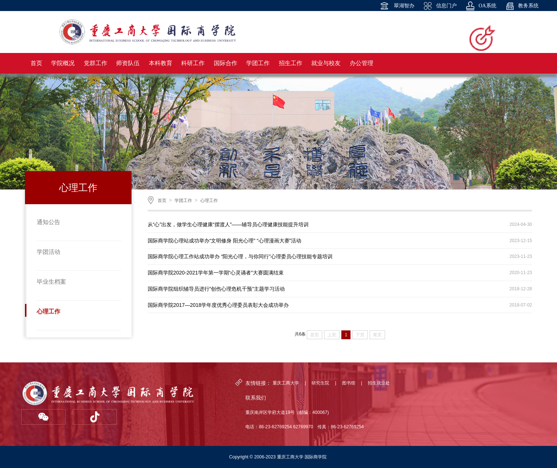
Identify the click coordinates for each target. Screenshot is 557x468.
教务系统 (522, 5)
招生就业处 (379, 383)
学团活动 (48, 252)
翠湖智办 (397, 5)
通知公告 (48, 222)
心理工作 (48, 311)
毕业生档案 (51, 282)
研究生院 (320, 383)
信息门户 (440, 5)
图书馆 (348, 383)
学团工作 (183, 200)
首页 (162, 200)
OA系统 (481, 5)
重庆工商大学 (286, 383)
